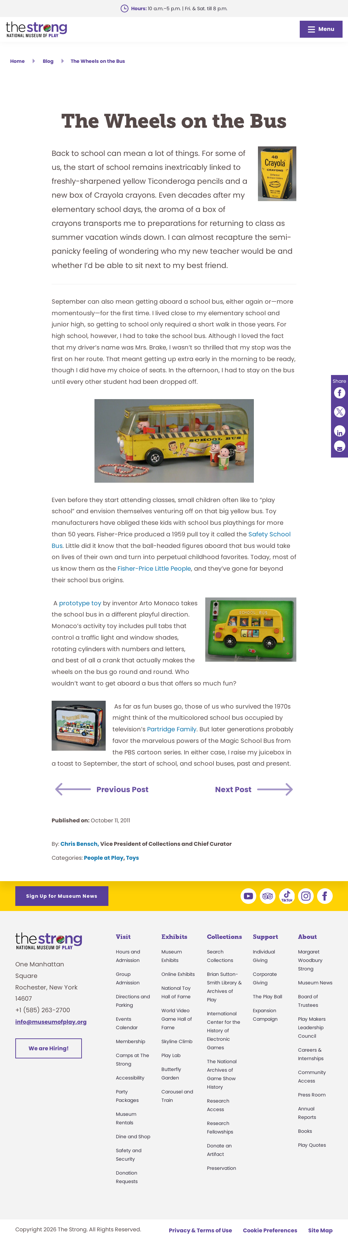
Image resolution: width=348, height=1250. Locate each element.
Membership (130, 1041)
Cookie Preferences (270, 1230)
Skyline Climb (176, 1041)
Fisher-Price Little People (154, 568)
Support (265, 937)
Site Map (320, 1230)
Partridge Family (171, 729)
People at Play (103, 858)
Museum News (315, 982)
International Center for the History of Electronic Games (223, 1030)
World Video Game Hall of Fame (176, 1019)
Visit (123, 937)
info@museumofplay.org (51, 1022)
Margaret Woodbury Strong (310, 960)
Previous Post (124, 789)
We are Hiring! (49, 1048)
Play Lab (170, 1055)
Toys (132, 858)
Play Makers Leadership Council (312, 1027)
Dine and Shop (133, 1136)
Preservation (221, 1168)
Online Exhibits (178, 974)
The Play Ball (267, 996)
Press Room (312, 1094)
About (307, 937)
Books (305, 1131)
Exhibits (174, 937)
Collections (224, 937)
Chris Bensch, (79, 844)
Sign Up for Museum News (62, 896)
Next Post (231, 789)
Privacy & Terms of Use (200, 1230)
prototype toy (80, 603)
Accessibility (130, 1077)
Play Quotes (312, 1145)
